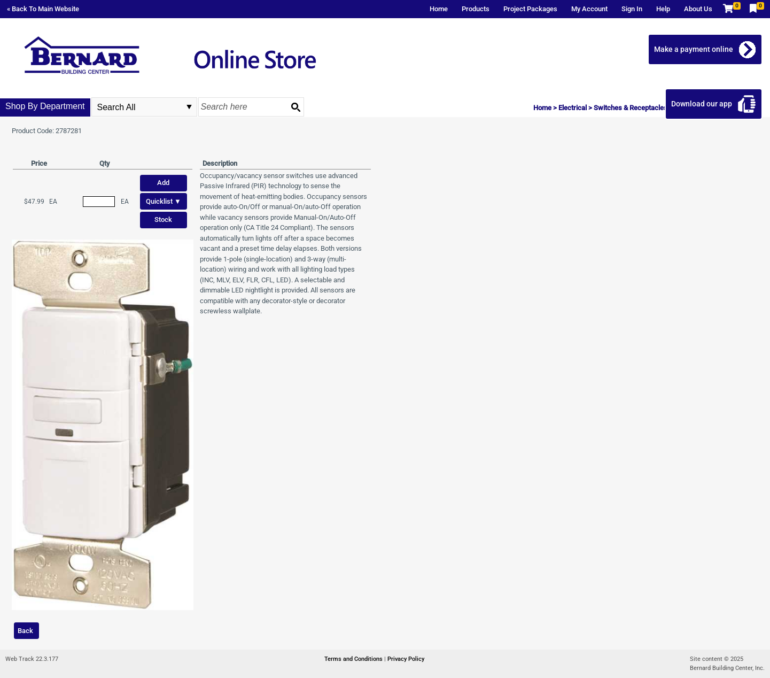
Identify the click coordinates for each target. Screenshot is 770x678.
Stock (163, 219)
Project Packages (530, 9)
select (189, 107)
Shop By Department (45, 106)
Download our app (701, 103)
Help (663, 9)
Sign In (631, 9)
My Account (589, 9)
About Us (698, 9)
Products (475, 9)
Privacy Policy (405, 659)
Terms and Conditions (354, 659)
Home (439, 9)
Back (25, 631)
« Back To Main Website (43, 9)
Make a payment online (693, 49)
